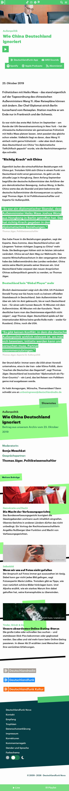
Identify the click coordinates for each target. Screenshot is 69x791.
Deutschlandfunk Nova (18, 709)
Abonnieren (54, 65)
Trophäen (11, 724)
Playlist (52, 787)
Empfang (11, 719)
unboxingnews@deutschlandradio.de (40, 392)
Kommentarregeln (16, 743)
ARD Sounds (50, 59)
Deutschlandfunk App (24, 59)
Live (17, 787)
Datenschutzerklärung (18, 728)
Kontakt (10, 714)
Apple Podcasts (32, 65)
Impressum (12, 733)
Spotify (12, 65)
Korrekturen (12, 738)
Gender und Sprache (17, 747)
